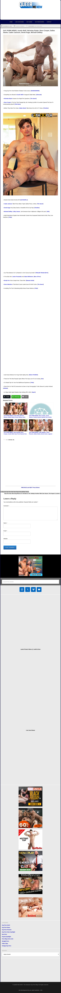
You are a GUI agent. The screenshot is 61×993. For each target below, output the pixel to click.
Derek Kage (7, 207)
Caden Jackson (8, 203)
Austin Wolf (20, 94)
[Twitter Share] (7, 396)
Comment (6, 505)
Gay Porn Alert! (6, 925)
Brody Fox (7, 280)
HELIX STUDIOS (33, 374)
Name (5, 523)
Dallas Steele (22, 108)
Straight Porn (5, 941)
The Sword (33, 98)
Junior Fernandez (17, 276)
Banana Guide (30, 280)
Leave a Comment (20, 26)
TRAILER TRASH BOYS (42, 272)
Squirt (33, 392)
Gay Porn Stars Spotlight (8, 932)
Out (42, 378)
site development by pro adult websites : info (30, 990)
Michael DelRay (8, 211)
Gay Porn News (38, 26)
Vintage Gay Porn (6, 945)
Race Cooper (7, 102)
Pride (10, 217)
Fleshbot (46, 108)
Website (5, 538)
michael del (11, 439)
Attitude (5, 388)
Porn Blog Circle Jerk (7, 939)
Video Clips (5, 943)
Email (5, 530)
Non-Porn (4, 934)
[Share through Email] (25, 396)
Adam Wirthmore (28, 276)
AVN (48, 211)
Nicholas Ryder (8, 98)
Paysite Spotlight (6, 936)
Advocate (38, 94)
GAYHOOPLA (23, 200)
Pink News (17, 104)
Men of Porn (37, 276)
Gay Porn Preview (6, 929)
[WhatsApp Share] (16, 396)
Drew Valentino (8, 284)
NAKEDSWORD (35, 90)
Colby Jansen (16, 211)
